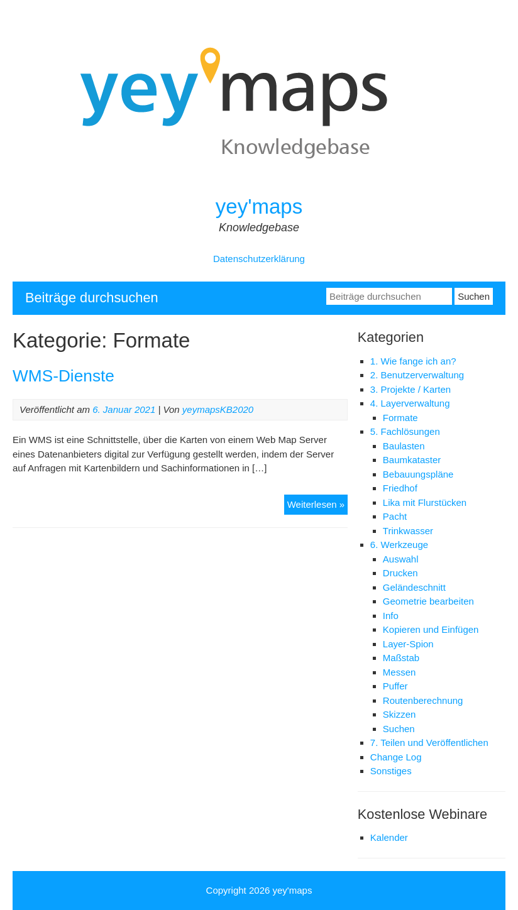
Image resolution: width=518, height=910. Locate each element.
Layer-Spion (408, 644)
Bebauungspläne (418, 474)
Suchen (399, 728)
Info (391, 615)
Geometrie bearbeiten (428, 601)
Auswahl (401, 559)
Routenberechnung (423, 700)
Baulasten (404, 446)
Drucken (400, 572)
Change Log (396, 757)
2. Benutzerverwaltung (417, 375)
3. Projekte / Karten (410, 389)
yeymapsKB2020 (217, 409)
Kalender (389, 837)
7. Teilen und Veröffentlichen (429, 742)
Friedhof (400, 488)
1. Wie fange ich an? (413, 361)
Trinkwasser (408, 530)
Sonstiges (391, 770)
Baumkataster (412, 459)
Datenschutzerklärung (259, 258)
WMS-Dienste (63, 375)
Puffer (395, 686)
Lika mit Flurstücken (424, 502)
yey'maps (259, 206)
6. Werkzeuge (399, 544)
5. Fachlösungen (405, 431)
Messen (399, 672)
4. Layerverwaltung (410, 403)
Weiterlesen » (317, 506)
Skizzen (399, 714)
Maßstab (401, 657)
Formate (400, 417)
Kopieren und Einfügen (431, 629)
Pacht (395, 516)
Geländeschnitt (414, 587)
